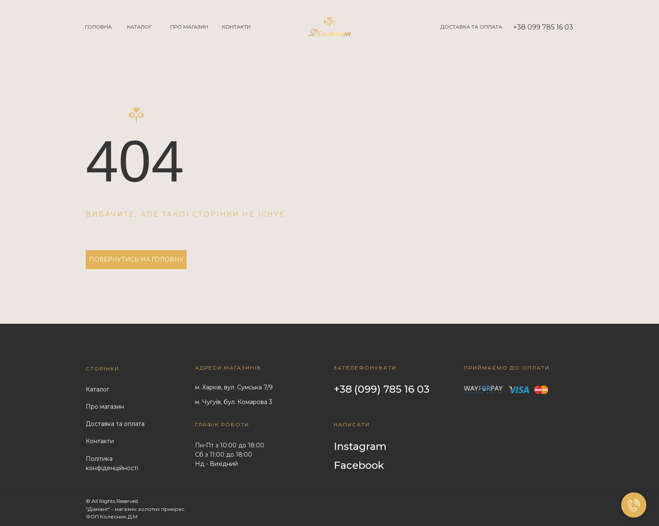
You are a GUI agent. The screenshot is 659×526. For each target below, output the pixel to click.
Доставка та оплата (115, 424)
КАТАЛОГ (139, 27)
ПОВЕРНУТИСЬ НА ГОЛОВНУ (136, 259)
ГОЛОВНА (98, 27)
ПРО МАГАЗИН (189, 27)
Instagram (360, 446)
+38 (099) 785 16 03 (382, 389)
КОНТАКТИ (236, 27)
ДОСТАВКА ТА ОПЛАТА (471, 27)
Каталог (97, 389)
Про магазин (105, 406)
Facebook (359, 465)
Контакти (100, 441)
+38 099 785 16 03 (543, 27)
